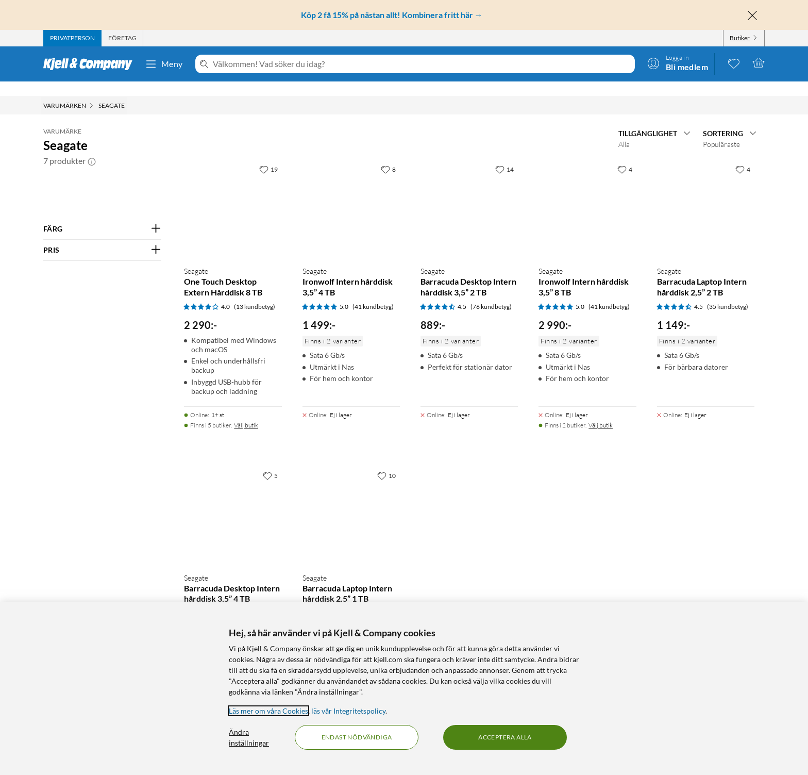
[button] (92, 146)
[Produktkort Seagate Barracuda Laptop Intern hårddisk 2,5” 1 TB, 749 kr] (351, 500)
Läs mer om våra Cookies (268, 710)
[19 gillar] (268, 155)
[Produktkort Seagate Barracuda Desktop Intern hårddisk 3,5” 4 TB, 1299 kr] (232, 500)
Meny (164, 64)
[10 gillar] (386, 461)
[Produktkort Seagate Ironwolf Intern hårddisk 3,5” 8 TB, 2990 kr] (587, 194)
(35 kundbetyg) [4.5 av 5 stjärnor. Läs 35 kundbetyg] (727, 292)
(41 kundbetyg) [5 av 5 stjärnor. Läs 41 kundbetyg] (373, 292)
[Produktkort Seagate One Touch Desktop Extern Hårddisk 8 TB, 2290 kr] (232, 194)
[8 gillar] (388, 155)
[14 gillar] (504, 155)
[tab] (72, 38)
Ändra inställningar (249, 737)
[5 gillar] (270, 461)
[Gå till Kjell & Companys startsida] (91, 64)
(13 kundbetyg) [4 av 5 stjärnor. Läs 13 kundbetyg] (254, 292)
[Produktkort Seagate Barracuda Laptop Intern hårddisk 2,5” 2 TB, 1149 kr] (706, 194)
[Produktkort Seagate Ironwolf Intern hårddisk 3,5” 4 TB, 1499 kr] (351, 194)
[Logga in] (677, 63)
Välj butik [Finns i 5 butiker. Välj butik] (246, 411)
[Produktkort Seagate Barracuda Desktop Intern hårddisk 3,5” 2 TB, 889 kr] (469, 194)
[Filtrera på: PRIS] (102, 235)
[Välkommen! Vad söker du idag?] (422, 64)
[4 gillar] (624, 155)
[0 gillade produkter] (733, 63)
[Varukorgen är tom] (758, 63)
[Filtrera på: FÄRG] (102, 214)
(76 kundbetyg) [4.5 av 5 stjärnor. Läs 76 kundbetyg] (491, 292)
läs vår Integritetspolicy (348, 710)
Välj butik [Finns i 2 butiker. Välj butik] (600, 411)
